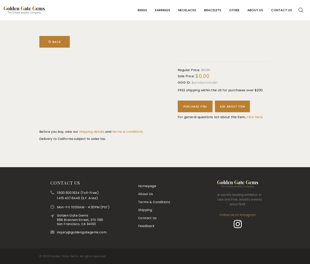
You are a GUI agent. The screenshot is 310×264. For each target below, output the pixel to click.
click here (255, 117)
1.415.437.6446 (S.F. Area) (95, 198)
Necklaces (187, 10)
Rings (142, 10)
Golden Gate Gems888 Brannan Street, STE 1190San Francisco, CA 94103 (98, 219)
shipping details (91, 131)
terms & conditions (127, 131)
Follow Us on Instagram (227, 215)
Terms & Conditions (154, 191)
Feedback (146, 215)
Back (54, 42)
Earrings (162, 10)
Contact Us (281, 10)
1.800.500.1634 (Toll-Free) (95, 192)
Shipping (145, 199)
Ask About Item (232, 106)
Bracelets (212, 10)
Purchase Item (195, 106)
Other (234, 10)
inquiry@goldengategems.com (99, 232)
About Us (255, 10)
